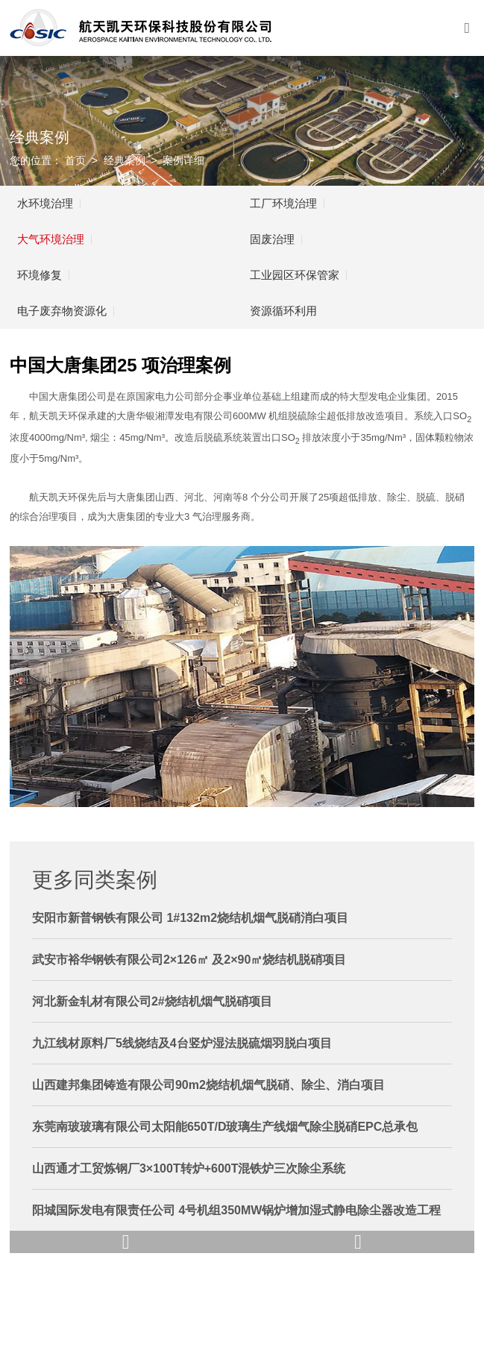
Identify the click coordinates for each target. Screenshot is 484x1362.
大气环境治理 (50, 239)
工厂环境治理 (283, 203)
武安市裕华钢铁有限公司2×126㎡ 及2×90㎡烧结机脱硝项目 (189, 959)
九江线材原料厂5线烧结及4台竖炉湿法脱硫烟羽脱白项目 (182, 1043)
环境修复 (39, 275)
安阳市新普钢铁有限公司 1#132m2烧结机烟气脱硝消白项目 (190, 917)
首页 (75, 160)
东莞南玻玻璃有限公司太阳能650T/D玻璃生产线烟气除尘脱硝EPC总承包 (225, 1126)
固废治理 (272, 239)
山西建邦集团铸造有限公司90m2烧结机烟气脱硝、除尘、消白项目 (208, 1085)
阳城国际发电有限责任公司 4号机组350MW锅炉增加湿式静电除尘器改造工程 (236, 1210)
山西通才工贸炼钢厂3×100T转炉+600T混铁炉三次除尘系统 (189, 1168)
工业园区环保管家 (294, 275)
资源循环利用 (283, 310)
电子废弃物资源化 (62, 310)
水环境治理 (45, 203)
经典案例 (124, 160)
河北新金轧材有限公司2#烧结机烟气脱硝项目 (152, 1001)
